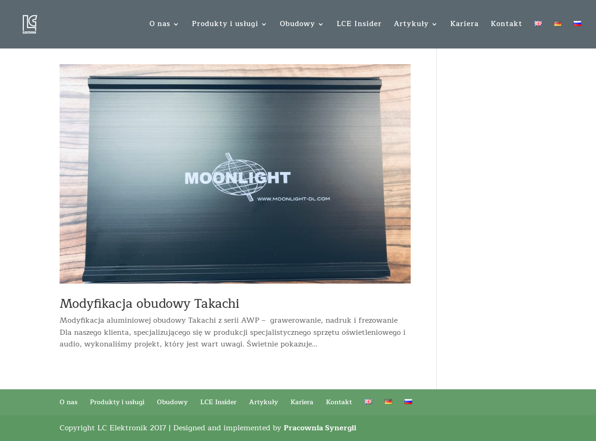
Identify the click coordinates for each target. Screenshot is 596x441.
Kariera (464, 25)
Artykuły (411, 25)
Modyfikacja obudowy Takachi (149, 303)
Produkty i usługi (225, 25)
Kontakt (506, 25)
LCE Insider (359, 25)
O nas (159, 25)
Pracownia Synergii (320, 428)
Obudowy (297, 25)
